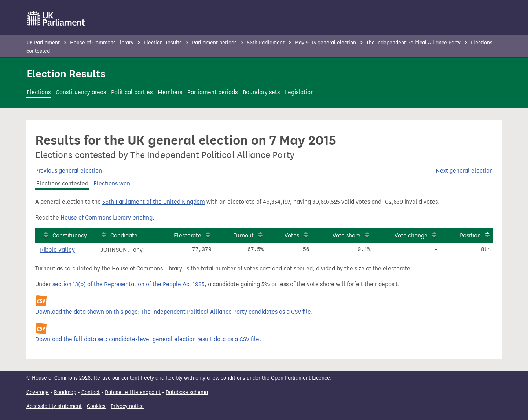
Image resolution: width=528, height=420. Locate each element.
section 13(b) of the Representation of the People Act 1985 (128, 284)
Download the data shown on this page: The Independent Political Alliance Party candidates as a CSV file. (174, 311)
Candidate (124, 235)
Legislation (299, 92)
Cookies (96, 406)
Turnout (244, 235)
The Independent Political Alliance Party (414, 43)
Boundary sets (261, 92)
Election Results (163, 43)
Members (170, 92)
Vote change (411, 235)
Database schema (187, 392)
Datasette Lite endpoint (133, 392)
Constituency (69, 235)
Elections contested (62, 183)
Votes (292, 235)
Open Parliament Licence (300, 378)
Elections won (112, 183)
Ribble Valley (57, 249)
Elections (38, 92)
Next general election (464, 170)
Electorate (187, 235)
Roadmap (65, 392)
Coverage (37, 392)
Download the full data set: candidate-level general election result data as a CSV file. (148, 339)
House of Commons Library (101, 43)
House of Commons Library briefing (106, 217)
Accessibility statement (54, 406)
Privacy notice (127, 406)
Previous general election (68, 170)
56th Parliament (266, 43)
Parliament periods (215, 43)
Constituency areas (81, 92)
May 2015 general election (326, 43)
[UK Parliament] (56, 18)
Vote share (346, 235)
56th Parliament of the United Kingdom (153, 201)
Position (470, 235)
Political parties (132, 92)
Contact (90, 392)
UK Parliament (43, 43)
